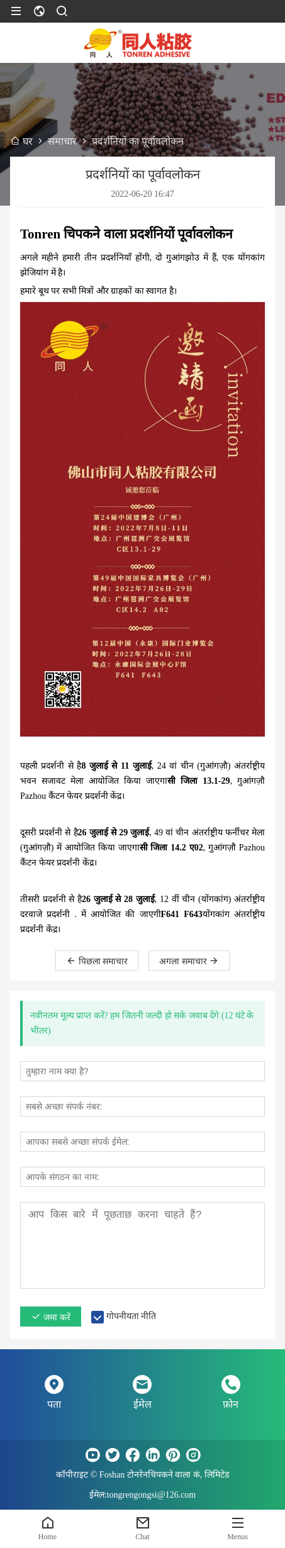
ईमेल (142, 1404)
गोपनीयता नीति (131, 1316)
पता (54, 1404)
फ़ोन (230, 1404)
